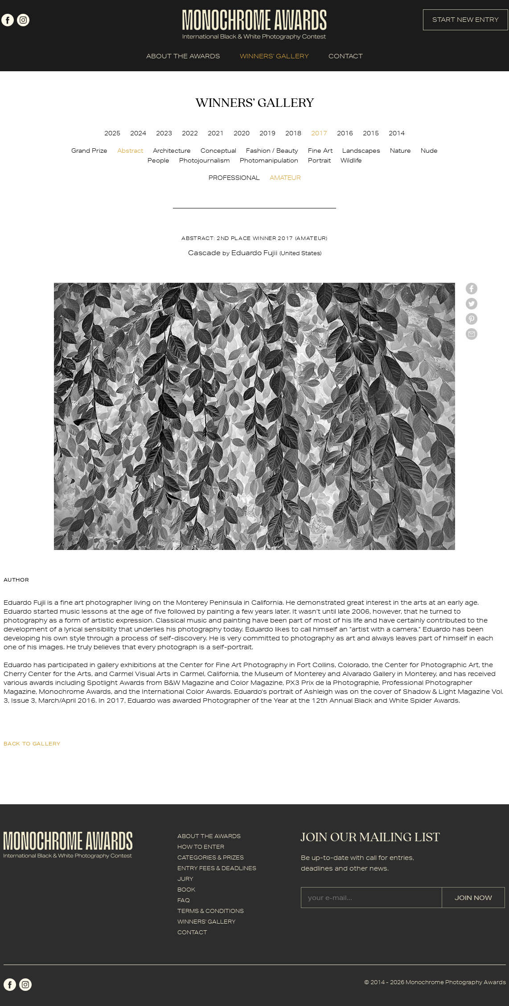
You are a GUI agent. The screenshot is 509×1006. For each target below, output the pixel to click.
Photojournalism (204, 160)
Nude (429, 151)
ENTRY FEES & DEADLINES (216, 868)
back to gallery (32, 743)
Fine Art (320, 151)
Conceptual (218, 151)
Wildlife (351, 160)
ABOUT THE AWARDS (183, 56)
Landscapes (361, 151)
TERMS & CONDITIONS (210, 911)
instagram (23, 20)
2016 (345, 133)
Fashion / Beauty (272, 151)
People (158, 160)
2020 (242, 133)
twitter (471, 304)
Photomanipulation (269, 160)
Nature (400, 151)
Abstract (130, 151)
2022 (190, 133)
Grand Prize (89, 151)
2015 (371, 133)
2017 (319, 133)
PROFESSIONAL (234, 178)
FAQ (183, 900)
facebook (7, 20)
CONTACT (345, 56)
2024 (138, 133)
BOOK (186, 889)
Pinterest (471, 319)
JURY (185, 879)
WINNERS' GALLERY (274, 56)
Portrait (319, 160)
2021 (216, 133)
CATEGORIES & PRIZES (210, 857)
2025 (112, 133)
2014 (397, 133)
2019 (267, 133)
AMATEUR (285, 178)
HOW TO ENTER (200, 847)
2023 (164, 133)
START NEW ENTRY (465, 20)
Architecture (172, 151)
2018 (293, 133)
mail (471, 334)
